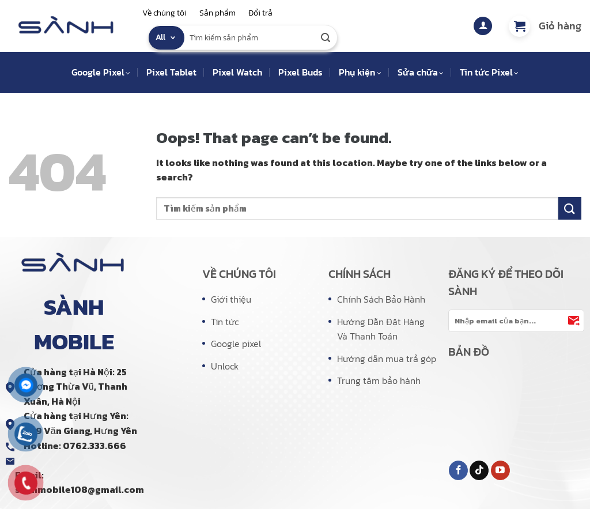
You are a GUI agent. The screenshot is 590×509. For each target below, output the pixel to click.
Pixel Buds (300, 72)
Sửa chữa (421, 72)
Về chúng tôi (164, 13)
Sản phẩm (217, 13)
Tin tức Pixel (489, 72)
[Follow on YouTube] (500, 470)
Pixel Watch (237, 72)
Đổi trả (260, 13)
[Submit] (326, 37)
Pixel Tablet (171, 72)
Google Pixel (100, 72)
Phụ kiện (360, 72)
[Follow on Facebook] (458, 470)
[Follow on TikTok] (479, 470)
